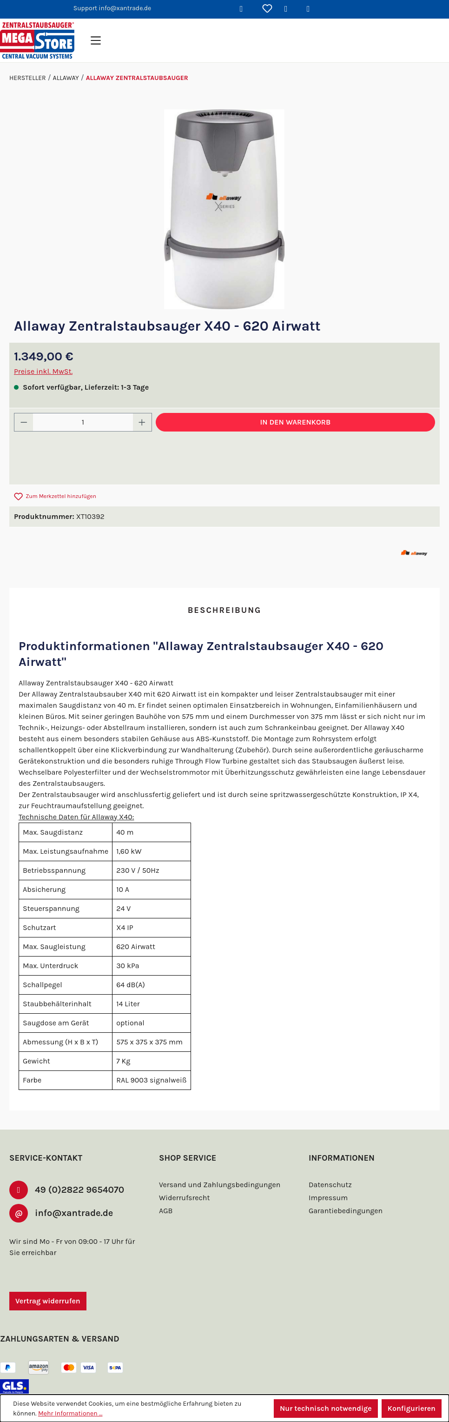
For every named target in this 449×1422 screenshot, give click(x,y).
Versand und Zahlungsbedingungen (218, 1158)
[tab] (224, 611)
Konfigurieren (411, 1408)
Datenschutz (329, 1158)
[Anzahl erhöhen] (142, 422)
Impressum (327, 1171)
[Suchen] (245, 9)
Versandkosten (196, 1388)
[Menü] (96, 40)
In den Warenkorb (295, 422)
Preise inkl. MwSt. (43, 371)
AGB (167, 1184)
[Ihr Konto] (289, 9)
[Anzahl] (83, 422)
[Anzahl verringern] (23, 422)
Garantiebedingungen (344, 1184)
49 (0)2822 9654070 (77, 1163)
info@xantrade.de (74, 1187)
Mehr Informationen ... (70, 1413)
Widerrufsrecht (183, 1171)
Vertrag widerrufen (48, 1275)
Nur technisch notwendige (324, 1408)
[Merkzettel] (267, 9)
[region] (224, 209)
